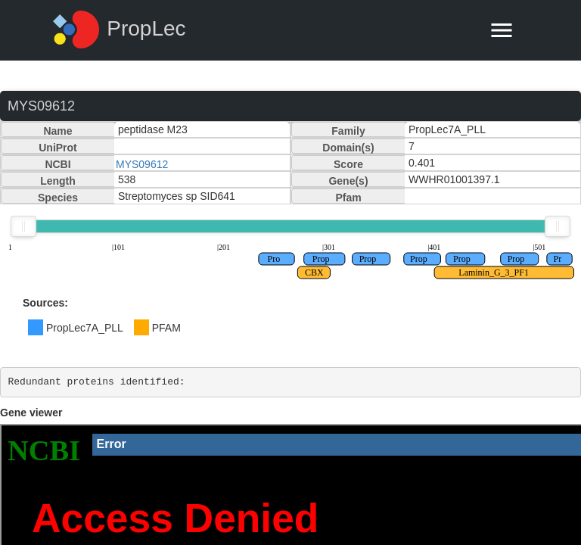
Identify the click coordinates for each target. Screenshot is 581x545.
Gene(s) (348, 181)
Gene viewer (31, 412)
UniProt (58, 147)
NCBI (57, 164)
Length (58, 181)
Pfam (348, 197)
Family (348, 131)
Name (57, 131)
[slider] (23, 226)
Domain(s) (348, 147)
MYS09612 (142, 164)
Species (58, 197)
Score (348, 164)
